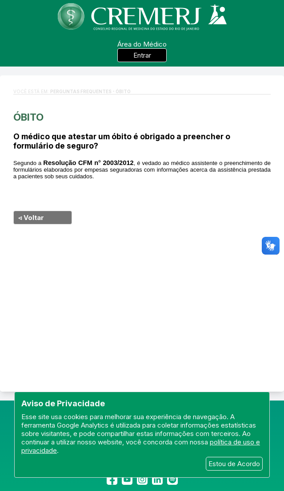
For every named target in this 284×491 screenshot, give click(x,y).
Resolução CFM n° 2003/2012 (88, 162)
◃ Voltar (31, 217)
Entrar (142, 55)
